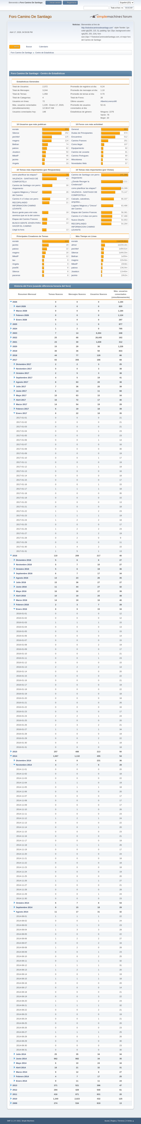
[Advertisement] (63, 62)
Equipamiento (77, 148)
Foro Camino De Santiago (30, 16)
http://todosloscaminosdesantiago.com (97, 28)
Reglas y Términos (118, 1121)
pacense (16, 275)
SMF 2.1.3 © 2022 (14, 1121)
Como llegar (77, 144)
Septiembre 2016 (24, 573)
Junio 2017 (21, 391)
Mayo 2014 (21, 1063)
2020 (15, 346)
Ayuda (107, 1121)
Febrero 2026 (22, 315)
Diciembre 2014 (23, 760)
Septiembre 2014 (24, 907)
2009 (15, 1103)
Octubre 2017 (22, 373)
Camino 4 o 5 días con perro (25, 199)
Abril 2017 (21, 400)
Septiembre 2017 (24, 377)
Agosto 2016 (22, 578)
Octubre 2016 (22, 569)
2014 (15, 756)
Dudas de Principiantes (82, 133)
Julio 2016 (21, 582)
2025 (15, 324)
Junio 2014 (21, 1058)
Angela (15, 163)
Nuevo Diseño (77, 220)
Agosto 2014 (22, 912)
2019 (15, 351)
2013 (15, 1085)
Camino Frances (79, 140)
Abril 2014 (21, 1067)
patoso (15, 148)
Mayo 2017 (21, 395)
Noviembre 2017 (24, 369)
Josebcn (16, 152)
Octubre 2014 (22, 903)
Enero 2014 (21, 1081)
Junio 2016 (21, 587)
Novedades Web (79, 163)
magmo (15, 140)
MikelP (15, 156)
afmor (74, 245)
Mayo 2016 (21, 591)
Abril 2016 (21, 596)
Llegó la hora (18, 230)
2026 (15, 302)
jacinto (15, 159)
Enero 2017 (21, 413)
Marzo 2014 (21, 1072)
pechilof (15, 137)
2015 (15, 751)
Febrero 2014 (22, 1076)
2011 (15, 1094)
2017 (15, 360)
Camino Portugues (79, 156)
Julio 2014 (21, 1054)
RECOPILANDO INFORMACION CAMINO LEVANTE (24, 205)
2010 (15, 1099)
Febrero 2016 (22, 604)
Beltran (15, 144)
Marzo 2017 (21, 404)
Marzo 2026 (21, 311)
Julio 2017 (21, 386)
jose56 (15, 267)
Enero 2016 (21, 609)
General (75, 129)
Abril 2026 (21, 306)
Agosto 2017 (22, 382)
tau (13, 260)
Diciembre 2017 (23, 364)
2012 (15, 1090)
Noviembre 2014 (24, 765)
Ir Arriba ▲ (130, 1121)
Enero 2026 (21, 320)
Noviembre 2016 (24, 564)
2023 (15, 333)
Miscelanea (76, 159)
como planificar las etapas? (24, 175)
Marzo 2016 (21, 600)
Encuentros (76, 137)
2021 (15, 342)
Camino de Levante (80, 152)
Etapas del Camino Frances (25, 219)
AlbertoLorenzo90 (109, 101)
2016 (15, 555)
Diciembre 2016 (23, 560)
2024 (15, 328)
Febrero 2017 (22, 409)
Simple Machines (28, 1121)
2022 (15, 337)
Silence (15, 133)
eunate (15, 129)
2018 (15, 355)
